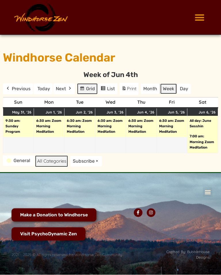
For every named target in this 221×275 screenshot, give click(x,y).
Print (128, 90)
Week (168, 88)
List (108, 89)
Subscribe (86, 161)
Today (43, 88)
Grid (87, 89)
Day (184, 88)
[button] (199, 17)
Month (150, 88)
